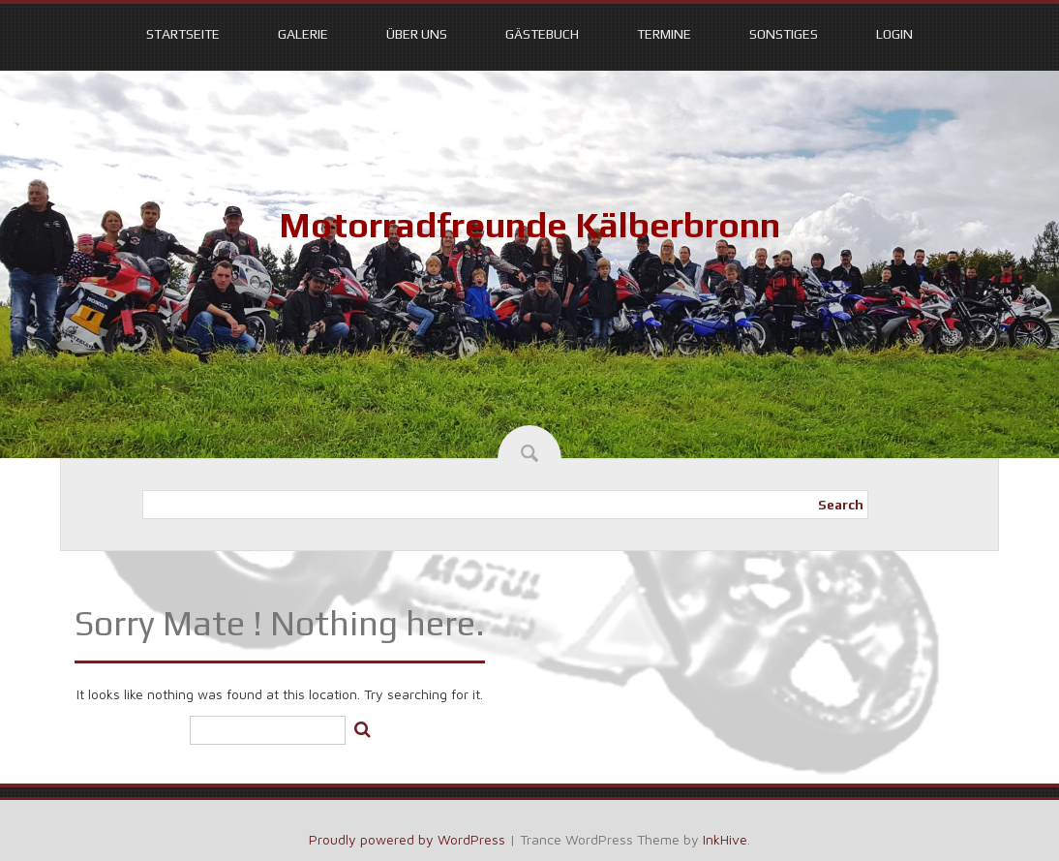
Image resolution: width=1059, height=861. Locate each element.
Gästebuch (542, 34)
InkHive (725, 839)
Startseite (183, 34)
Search (840, 504)
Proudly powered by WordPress (407, 839)
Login (894, 34)
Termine (664, 34)
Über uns (416, 34)
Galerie (303, 34)
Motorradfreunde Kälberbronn (529, 224)
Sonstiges (783, 34)
